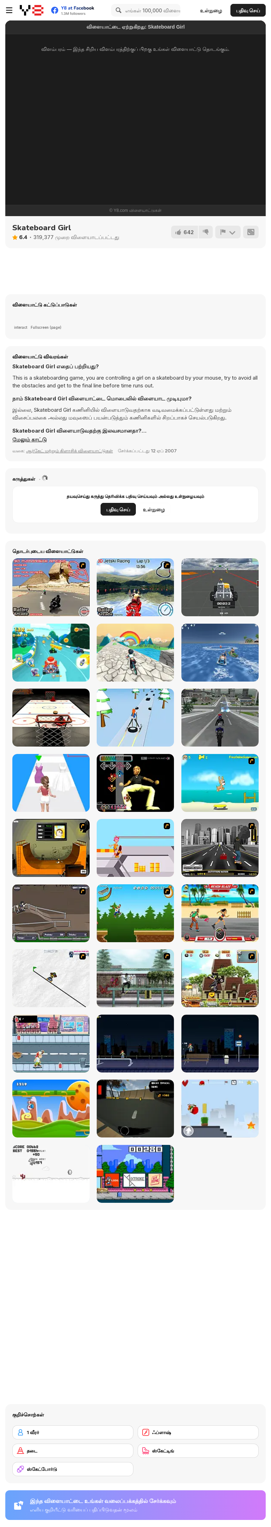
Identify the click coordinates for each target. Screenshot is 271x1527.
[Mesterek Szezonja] (135, 913)
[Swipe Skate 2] (135, 1108)
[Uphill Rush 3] (220, 978)
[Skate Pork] (51, 1174)
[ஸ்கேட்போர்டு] (72, 1469)
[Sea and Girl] (220, 653)
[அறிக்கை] (228, 232)
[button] (29, 440)
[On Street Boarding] (220, 848)
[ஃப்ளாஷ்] (198, 1432)
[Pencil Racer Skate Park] (51, 978)
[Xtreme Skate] (135, 848)
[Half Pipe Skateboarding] (51, 848)
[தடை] (72, 1451)
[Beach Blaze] (220, 913)
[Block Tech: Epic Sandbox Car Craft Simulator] (220, 587)
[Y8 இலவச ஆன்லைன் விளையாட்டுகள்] (31, 10)
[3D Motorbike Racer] (51, 587)
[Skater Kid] (220, 1108)
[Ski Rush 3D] (135, 718)
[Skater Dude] (51, 1044)
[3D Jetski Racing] (135, 587)
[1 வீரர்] (72, 1432)
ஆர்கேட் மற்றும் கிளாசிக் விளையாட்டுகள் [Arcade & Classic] (69, 450)
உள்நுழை (211, 10)
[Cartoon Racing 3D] (51, 653)
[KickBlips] (135, 1174)
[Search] (117, 10)
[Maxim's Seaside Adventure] (220, 783)
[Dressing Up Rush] (51, 783)
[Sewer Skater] (51, 913)
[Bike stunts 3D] (220, 718)
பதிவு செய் (248, 10)
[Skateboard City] (135, 978)
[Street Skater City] (135, 1044)
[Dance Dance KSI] (135, 783)
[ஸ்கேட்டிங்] (198, 1451)
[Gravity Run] (51, 1108)
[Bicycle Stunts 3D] (135, 653)
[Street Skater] (220, 1044)
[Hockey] (51, 718)
